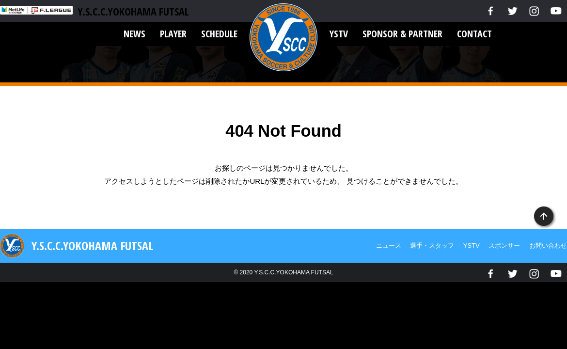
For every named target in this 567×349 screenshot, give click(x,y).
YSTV (339, 33)
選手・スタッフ (432, 245)
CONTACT (474, 33)
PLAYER (173, 33)
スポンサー (504, 245)
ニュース (388, 245)
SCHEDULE (219, 33)
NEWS (134, 33)
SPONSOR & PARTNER (402, 33)
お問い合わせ (548, 245)
